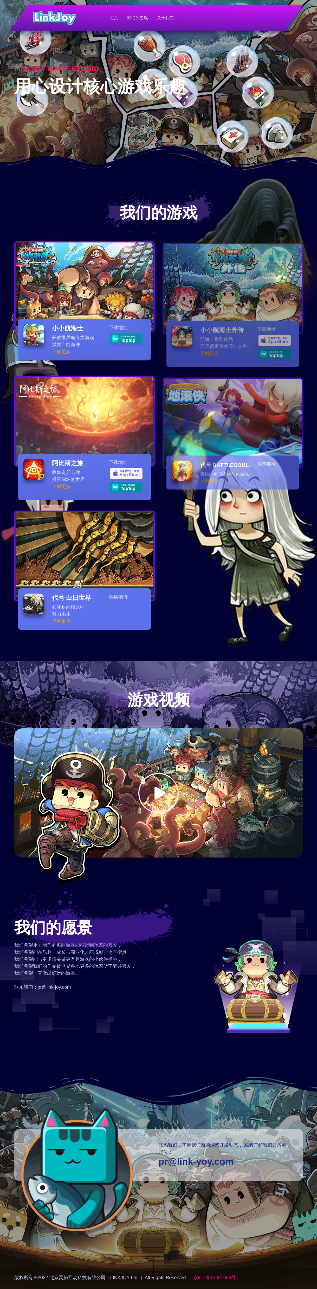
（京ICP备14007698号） (215, 1277)
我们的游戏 (137, 18)
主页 (114, 18)
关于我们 (165, 18)
